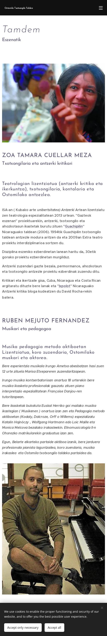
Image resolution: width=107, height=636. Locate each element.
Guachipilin (74, 226)
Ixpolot (64, 286)
